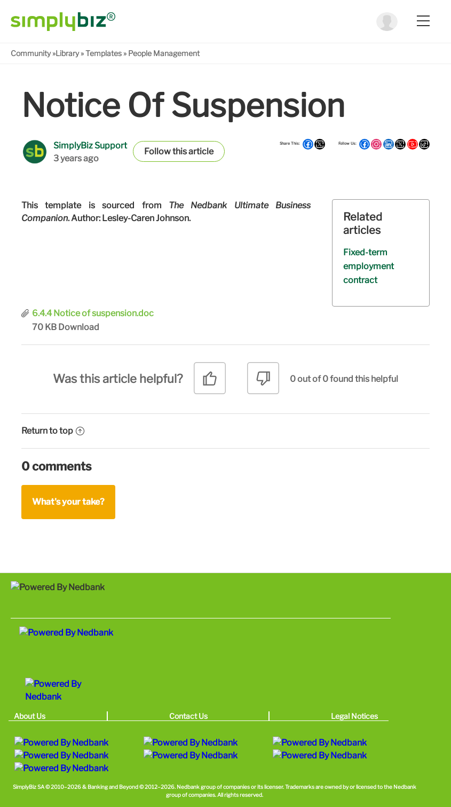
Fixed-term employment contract (368, 266)
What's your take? (68, 502)
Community (31, 53)
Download (78, 327)
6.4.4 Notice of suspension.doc (93, 313)
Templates (103, 53)
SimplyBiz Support (90, 145)
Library (67, 53)
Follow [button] (157, 151)
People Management (164, 53)
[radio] (209, 382)
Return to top (52, 431)
